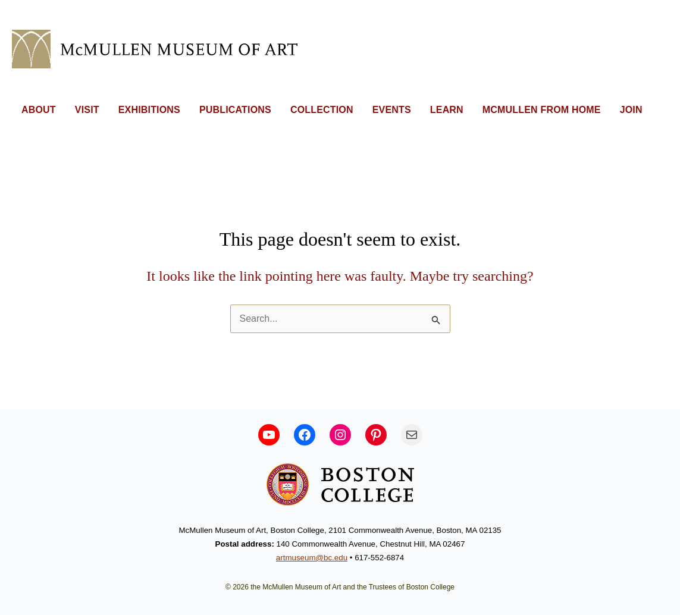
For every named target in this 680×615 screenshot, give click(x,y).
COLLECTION (321, 110)
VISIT (87, 110)
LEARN (446, 110)
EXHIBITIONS (149, 110)
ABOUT (38, 110)
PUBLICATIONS (235, 110)
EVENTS (391, 110)
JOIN (631, 110)
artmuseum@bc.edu (311, 557)
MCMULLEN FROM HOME (541, 110)
